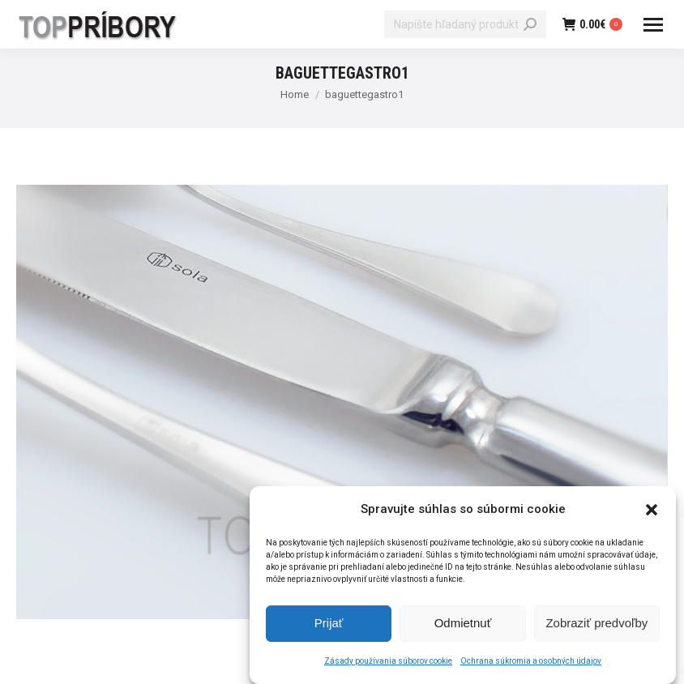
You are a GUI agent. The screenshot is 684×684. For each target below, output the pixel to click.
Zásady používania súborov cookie (388, 662)
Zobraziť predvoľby (596, 625)
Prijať (329, 625)
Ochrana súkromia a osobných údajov (530, 662)
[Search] (465, 24)
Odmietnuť (463, 625)
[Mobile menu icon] (653, 25)
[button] (651, 511)
